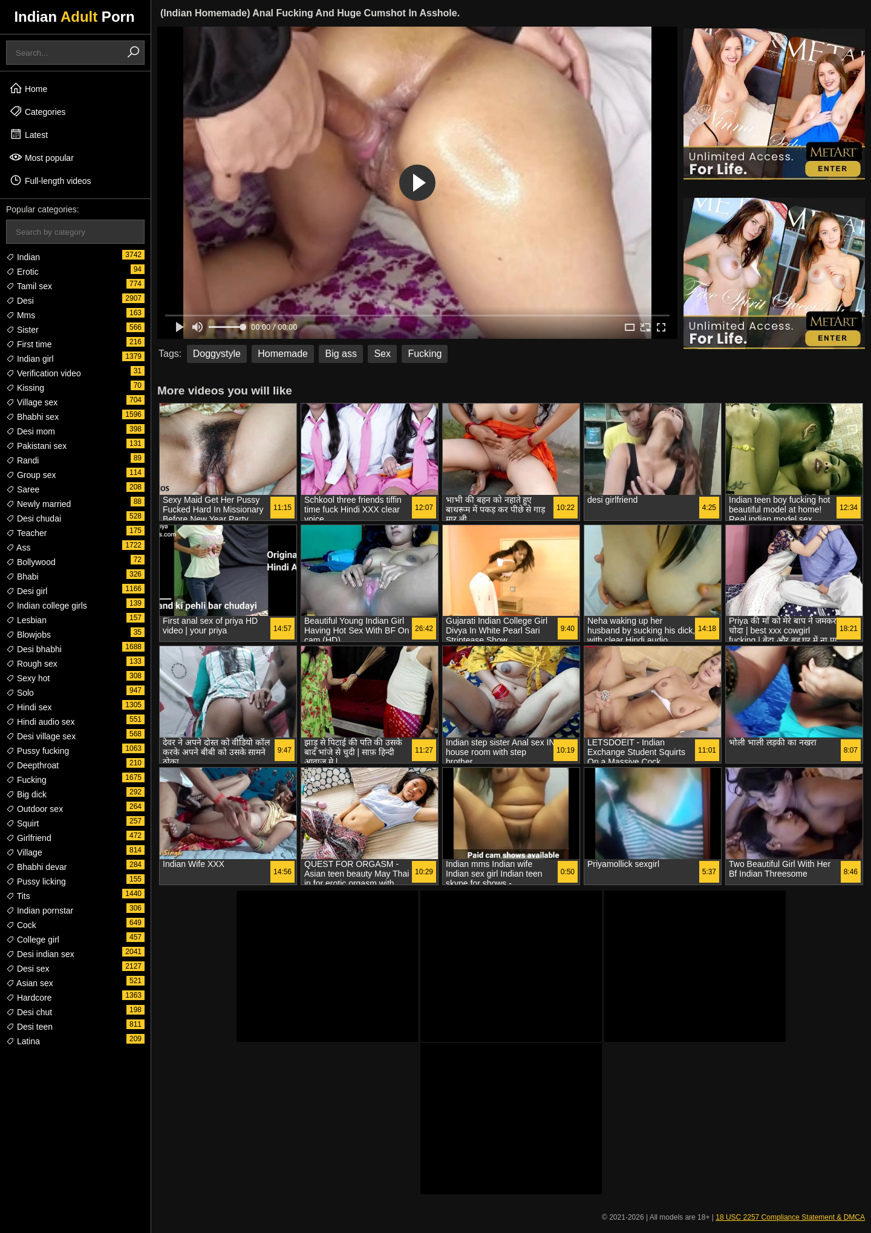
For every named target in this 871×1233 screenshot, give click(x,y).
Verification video (43, 373)
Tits (18, 896)
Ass (18, 547)
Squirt (22, 823)
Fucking (26, 780)
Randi (22, 460)
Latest (28, 134)
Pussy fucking (37, 751)
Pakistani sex (36, 446)
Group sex (31, 475)
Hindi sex (28, 707)
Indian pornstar (39, 910)
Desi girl (26, 591)
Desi (20, 301)
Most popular (41, 157)
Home (28, 88)
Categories (37, 111)
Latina (23, 1041)
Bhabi (22, 576)
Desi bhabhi (34, 649)
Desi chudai (33, 518)
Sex (382, 353)
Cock (21, 925)
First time (28, 344)
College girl (32, 939)
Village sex (31, 402)
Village (24, 852)
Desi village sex (41, 736)
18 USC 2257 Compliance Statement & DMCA (790, 1217)
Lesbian (26, 620)
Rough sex (31, 664)
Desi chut (29, 1012)
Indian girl (30, 359)
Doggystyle (217, 353)
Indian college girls (46, 605)
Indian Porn (74, 16)
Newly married (38, 504)
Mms (20, 315)
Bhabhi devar (36, 867)
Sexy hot (28, 678)
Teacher (26, 533)
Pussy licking (36, 881)
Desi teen (29, 1027)
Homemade (283, 353)
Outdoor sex (34, 809)
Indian (23, 257)
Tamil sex (29, 286)
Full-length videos (50, 180)
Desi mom (30, 431)
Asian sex (29, 983)
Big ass (340, 353)
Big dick (26, 794)
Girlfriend (28, 838)
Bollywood (31, 562)
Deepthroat (32, 765)
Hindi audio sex (40, 722)
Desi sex (28, 968)
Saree (22, 489)
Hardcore (28, 997)
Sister (22, 330)
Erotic (22, 271)
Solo (20, 693)
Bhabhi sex (32, 417)
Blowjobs (28, 634)
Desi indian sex (40, 954)
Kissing (25, 388)
